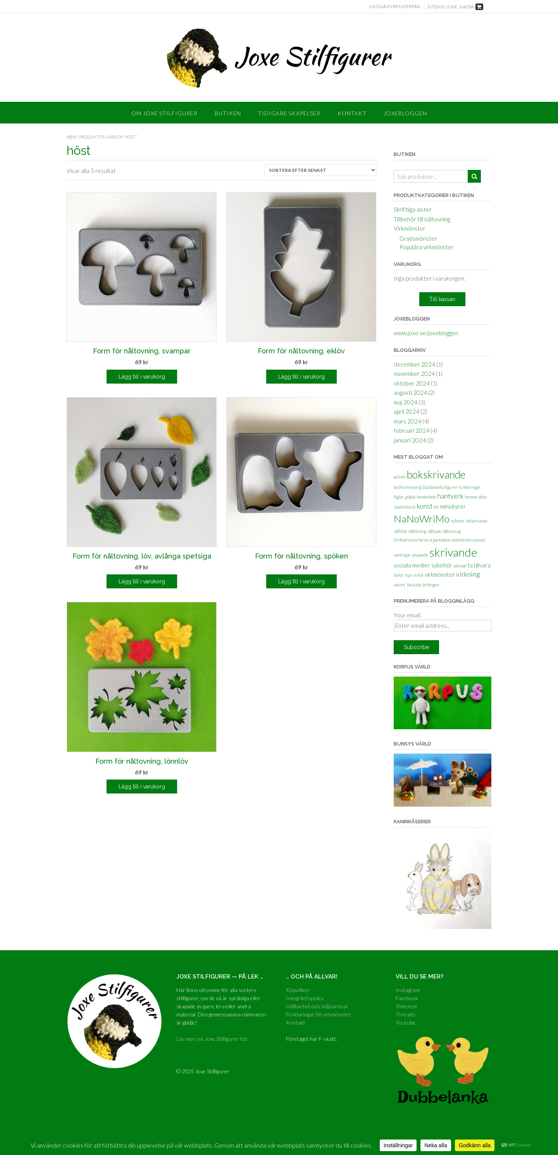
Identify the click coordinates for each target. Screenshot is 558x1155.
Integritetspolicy (305, 998)
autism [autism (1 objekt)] (399, 476)
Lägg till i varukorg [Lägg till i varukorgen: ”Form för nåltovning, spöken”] (301, 581)
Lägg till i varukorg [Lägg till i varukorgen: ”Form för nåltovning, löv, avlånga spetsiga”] (142, 581)
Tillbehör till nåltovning (422, 219)
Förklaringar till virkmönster (318, 1014)
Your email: (408, 615)
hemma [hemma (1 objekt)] (471, 496)
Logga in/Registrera (394, 6)
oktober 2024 (412, 383)
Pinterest (406, 1006)
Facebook (407, 998)
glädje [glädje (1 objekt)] (410, 496)
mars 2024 (407, 421)
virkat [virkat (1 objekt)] (418, 575)
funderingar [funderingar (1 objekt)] (469, 487)
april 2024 (406, 411)
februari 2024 (411, 430)
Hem (71, 136)
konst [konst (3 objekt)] (424, 506)
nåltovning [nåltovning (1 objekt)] (451, 531)
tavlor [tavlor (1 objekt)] (399, 575)
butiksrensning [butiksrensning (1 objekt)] (408, 487)
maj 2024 (405, 402)
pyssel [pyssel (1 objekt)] (479, 539)
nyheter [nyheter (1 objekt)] (458, 520)
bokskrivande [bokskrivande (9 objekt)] (435, 474)
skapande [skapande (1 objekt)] (420, 554)
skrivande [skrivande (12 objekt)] (453, 552)
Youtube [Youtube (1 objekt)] (413, 584)
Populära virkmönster (427, 246)
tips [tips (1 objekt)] (408, 575)
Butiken (228, 113)
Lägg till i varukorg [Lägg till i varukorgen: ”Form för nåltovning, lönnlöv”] (142, 786)
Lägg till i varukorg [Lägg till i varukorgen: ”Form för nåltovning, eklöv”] (301, 377)
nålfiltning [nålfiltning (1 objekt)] (417, 531)
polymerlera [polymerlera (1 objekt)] (462, 539)
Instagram (408, 990)
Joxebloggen (405, 113)
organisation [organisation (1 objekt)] (440, 539)
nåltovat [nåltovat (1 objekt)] (434, 531)
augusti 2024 (410, 392)
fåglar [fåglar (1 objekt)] (399, 496)
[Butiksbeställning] (321, 170)
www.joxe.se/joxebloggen (426, 332)
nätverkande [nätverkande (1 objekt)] (476, 520)
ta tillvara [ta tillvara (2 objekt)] (479, 565)
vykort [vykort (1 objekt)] (399, 584)
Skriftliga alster (413, 209)
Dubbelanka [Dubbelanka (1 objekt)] (433, 487)
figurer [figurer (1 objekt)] (451, 487)
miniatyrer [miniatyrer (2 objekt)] (453, 506)
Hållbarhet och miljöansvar (317, 1006)
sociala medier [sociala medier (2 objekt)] (412, 565)
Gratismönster (418, 238)
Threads (405, 1014)
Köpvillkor (298, 990)
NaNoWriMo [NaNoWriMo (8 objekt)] (422, 518)
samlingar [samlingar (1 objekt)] (402, 554)
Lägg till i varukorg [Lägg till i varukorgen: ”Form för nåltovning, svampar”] (142, 377)
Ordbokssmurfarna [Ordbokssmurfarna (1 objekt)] (411, 539)
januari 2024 (410, 440)
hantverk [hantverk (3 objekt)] (450, 496)
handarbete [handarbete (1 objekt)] (426, 496)
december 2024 (414, 364)
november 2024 (414, 373)
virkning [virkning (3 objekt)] (468, 574)
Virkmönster (409, 228)
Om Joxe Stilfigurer (164, 113)
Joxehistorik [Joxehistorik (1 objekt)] (405, 506)
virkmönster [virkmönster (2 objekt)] (440, 574)
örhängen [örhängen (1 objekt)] (430, 584)
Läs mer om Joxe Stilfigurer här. (212, 1038)
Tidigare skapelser (289, 113)
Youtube (405, 1022)
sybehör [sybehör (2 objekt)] (441, 565)
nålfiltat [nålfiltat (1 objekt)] (400, 531)
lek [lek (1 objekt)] (436, 506)
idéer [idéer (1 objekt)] (482, 496)
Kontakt (352, 113)
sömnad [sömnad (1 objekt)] (460, 565)
